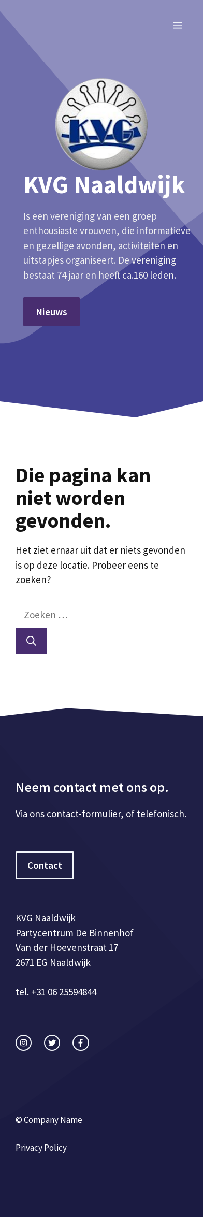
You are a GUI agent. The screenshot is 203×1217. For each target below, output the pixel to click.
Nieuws (51, 312)
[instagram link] (24, 1043)
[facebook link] (80, 1043)
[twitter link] (52, 1043)
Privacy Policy (41, 1147)
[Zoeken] (31, 641)
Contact (44, 865)
